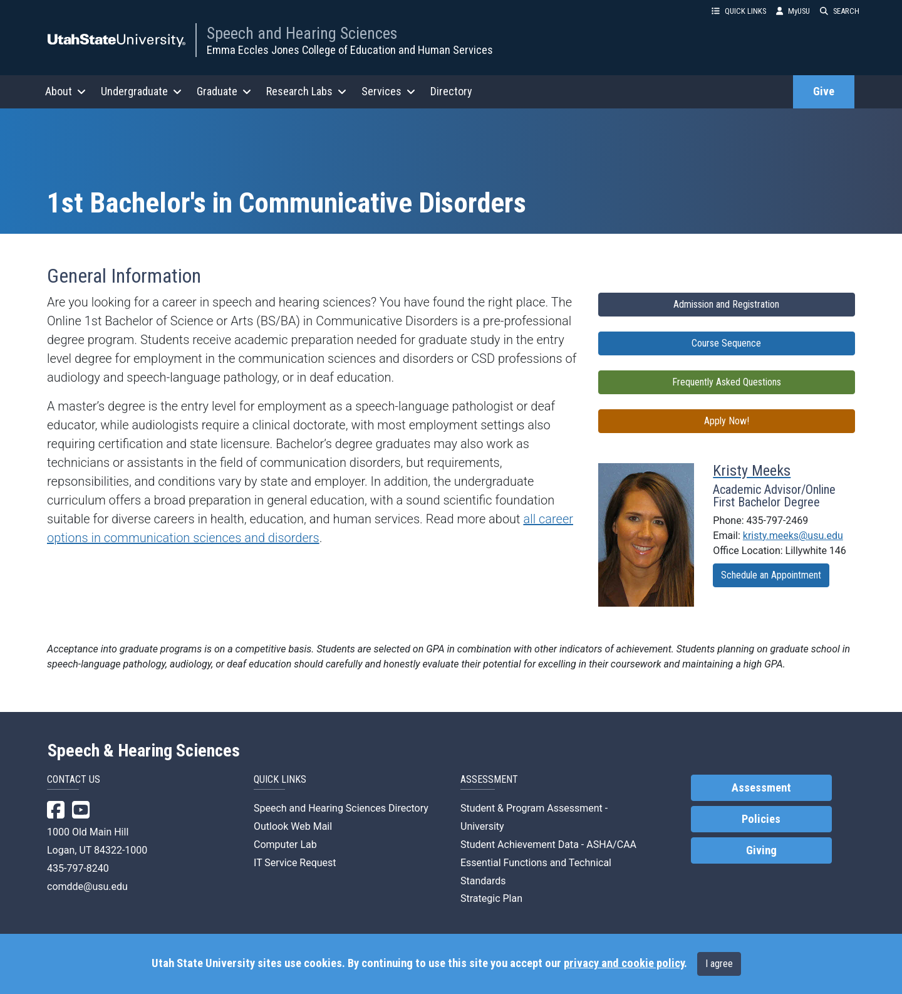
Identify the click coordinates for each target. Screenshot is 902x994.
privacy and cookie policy (624, 963)
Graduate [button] (224, 91)
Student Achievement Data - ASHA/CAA (548, 844)
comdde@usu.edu (87, 886)
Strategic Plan (491, 898)
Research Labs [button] (306, 91)
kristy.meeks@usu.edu (793, 535)
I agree (719, 964)
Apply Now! (726, 421)
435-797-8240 (78, 868)
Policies (761, 819)
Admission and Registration (726, 304)
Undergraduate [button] (141, 91)
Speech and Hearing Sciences (302, 33)
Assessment (761, 788)
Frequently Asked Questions (726, 382)
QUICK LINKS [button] (739, 11)
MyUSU (793, 11)
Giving (761, 850)
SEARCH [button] (839, 11)
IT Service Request (295, 863)
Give (823, 91)
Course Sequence (726, 343)
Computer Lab (285, 844)
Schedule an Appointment (771, 575)
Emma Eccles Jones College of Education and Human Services (350, 49)
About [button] (65, 91)
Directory (451, 91)
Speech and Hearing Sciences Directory (341, 808)
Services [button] (388, 91)
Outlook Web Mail (293, 826)
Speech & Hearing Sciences (144, 751)
